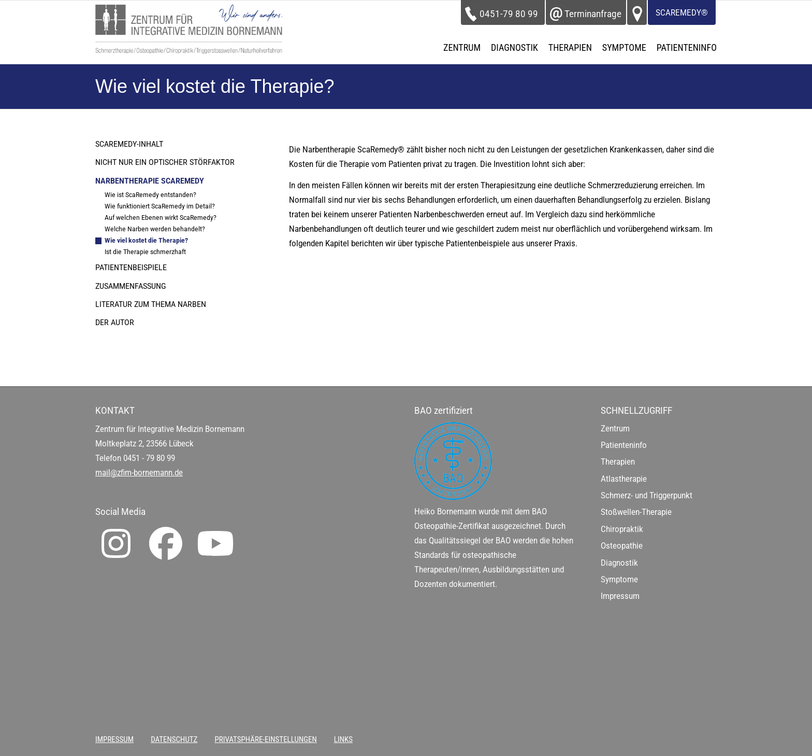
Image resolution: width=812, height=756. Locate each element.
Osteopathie (622, 546)
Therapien (618, 462)
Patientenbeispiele (131, 267)
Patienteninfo (624, 445)
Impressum (620, 596)
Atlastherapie (624, 479)
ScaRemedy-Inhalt (129, 144)
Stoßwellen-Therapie (636, 512)
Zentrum (615, 428)
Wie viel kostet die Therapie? (146, 240)
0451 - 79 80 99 (149, 458)
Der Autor (114, 322)
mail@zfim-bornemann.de (139, 473)
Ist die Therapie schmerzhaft (145, 252)
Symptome (619, 579)
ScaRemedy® (682, 13)
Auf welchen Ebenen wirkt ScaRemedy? (160, 217)
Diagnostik (619, 563)
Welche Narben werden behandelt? (155, 229)
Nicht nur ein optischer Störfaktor (165, 162)
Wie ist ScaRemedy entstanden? (150, 195)
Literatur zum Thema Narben (150, 304)
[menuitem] (462, 47)
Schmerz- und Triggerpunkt (646, 495)
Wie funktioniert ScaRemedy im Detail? (160, 206)
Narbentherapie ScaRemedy (149, 181)
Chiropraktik (622, 529)
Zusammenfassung (130, 286)
